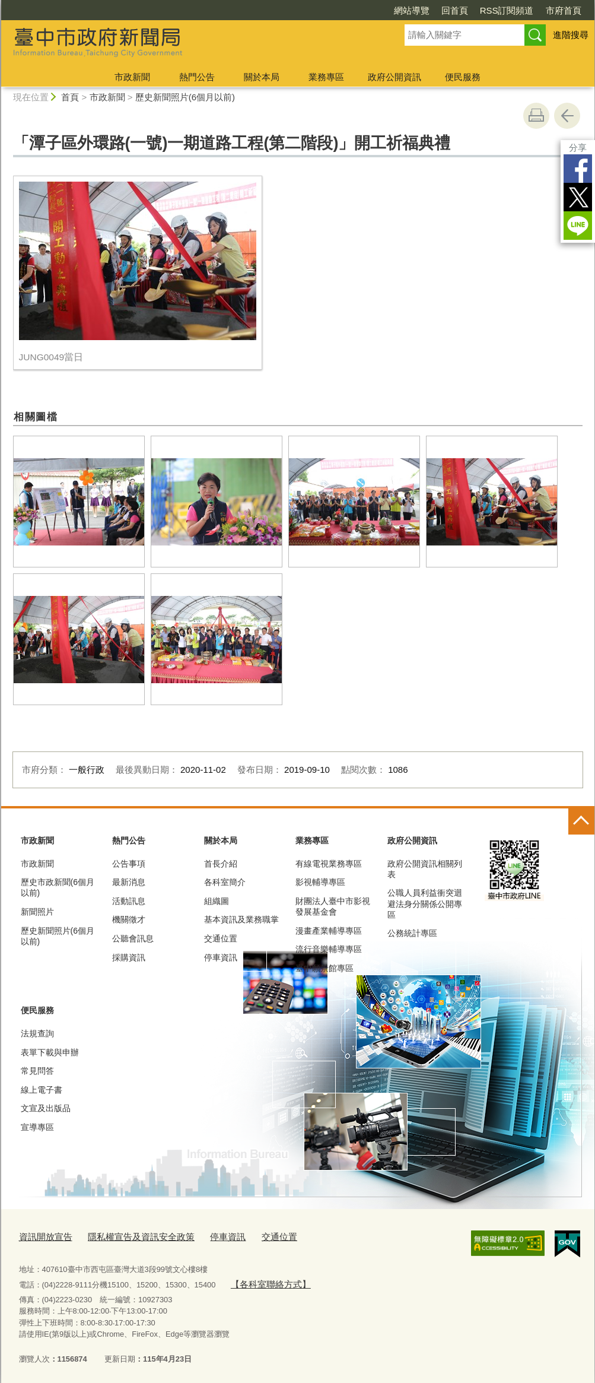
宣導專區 (37, 1127)
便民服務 (463, 77)
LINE (578, 225)
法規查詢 (37, 1033)
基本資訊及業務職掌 (241, 919)
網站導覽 (411, 10)
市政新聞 (132, 77)
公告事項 (128, 863)
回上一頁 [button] (567, 116)
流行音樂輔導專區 (328, 949)
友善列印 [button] (536, 116)
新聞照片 (37, 911)
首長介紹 (220, 863)
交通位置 (220, 938)
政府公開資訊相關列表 (424, 869)
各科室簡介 (225, 882)
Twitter (578, 197)
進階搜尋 (570, 35)
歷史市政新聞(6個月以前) (57, 887)
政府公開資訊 (394, 77)
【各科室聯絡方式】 (265, 1280)
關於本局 (261, 77)
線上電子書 (41, 1090)
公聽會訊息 (133, 938)
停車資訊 (220, 957)
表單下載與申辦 (50, 1052)
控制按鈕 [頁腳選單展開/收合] (581, 821)
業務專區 (326, 77)
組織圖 (216, 901)
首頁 (70, 97)
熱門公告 (197, 77)
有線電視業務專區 (328, 863)
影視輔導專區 (320, 882)
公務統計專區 (412, 933)
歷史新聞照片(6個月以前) (185, 97)
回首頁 (454, 10)
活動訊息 (128, 901)
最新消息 (128, 882)
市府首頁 (563, 10)
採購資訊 (128, 957)
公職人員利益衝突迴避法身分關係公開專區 (424, 903)
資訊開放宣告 (42, 1235)
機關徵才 (128, 919)
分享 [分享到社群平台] (578, 147)
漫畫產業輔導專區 (328, 930)
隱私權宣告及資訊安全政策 (127, 1235)
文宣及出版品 (46, 1108)
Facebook (578, 168)
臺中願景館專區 (324, 968)
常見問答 (37, 1071)
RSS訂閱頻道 (507, 10)
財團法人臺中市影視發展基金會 (332, 906)
